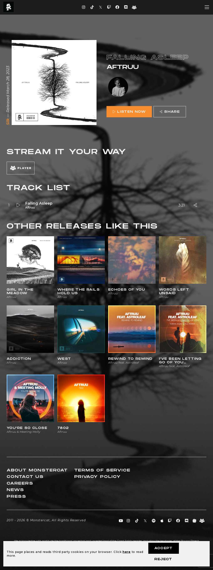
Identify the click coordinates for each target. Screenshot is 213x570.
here (127, 552)
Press (16, 496)
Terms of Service (102, 470)
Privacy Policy (97, 477)
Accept (163, 548)
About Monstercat (37, 470)
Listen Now (129, 112)
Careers (20, 483)
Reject (163, 559)
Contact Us (25, 477)
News (15, 490)
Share (170, 112)
